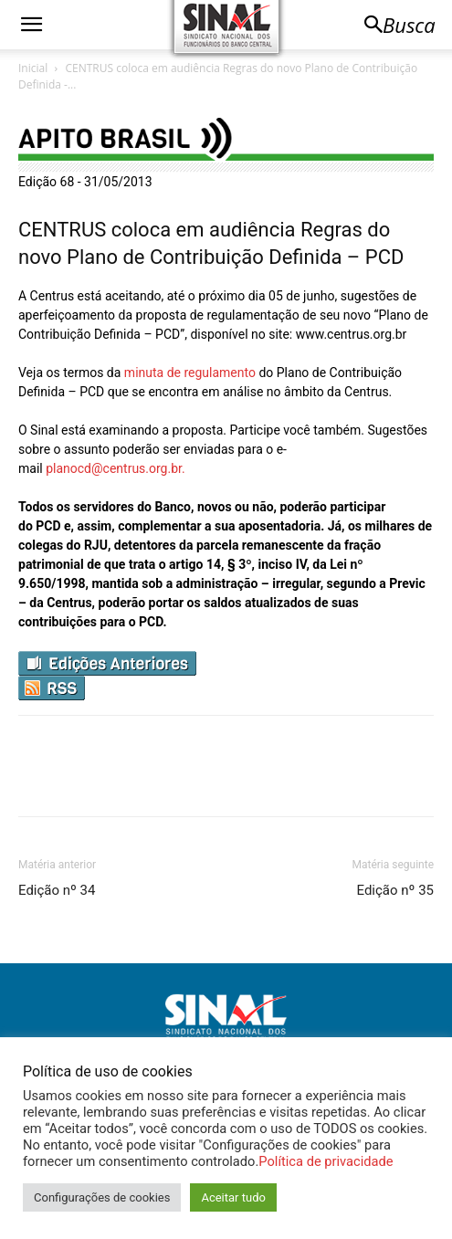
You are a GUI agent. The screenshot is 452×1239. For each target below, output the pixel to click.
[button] (31, 24)
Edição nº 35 (395, 890)
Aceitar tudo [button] (233, 1197)
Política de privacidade (325, 1161)
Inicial (32, 68)
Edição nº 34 (56, 890)
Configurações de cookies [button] (102, 1197)
